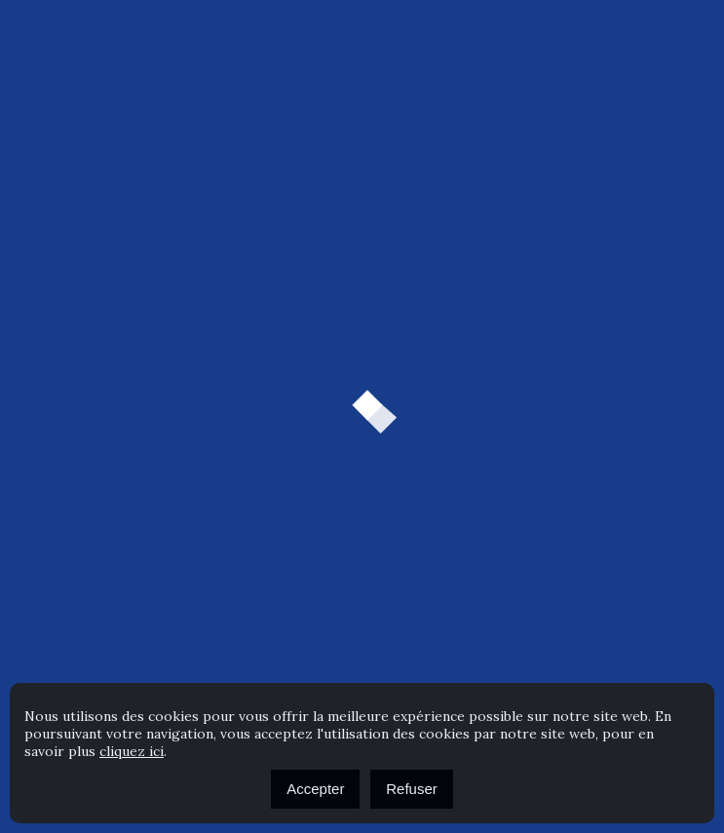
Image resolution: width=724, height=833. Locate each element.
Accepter (315, 788)
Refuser (412, 788)
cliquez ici (131, 751)
